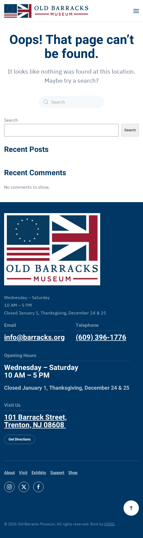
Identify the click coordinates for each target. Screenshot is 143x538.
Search (11, 120)
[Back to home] (46, 11)
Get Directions (20, 439)
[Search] (72, 102)
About (9, 473)
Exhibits (39, 473)
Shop (72, 473)
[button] (136, 11)
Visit (23, 473)
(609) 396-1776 (101, 337)
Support (57, 473)
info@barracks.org (34, 337)
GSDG (109, 524)
